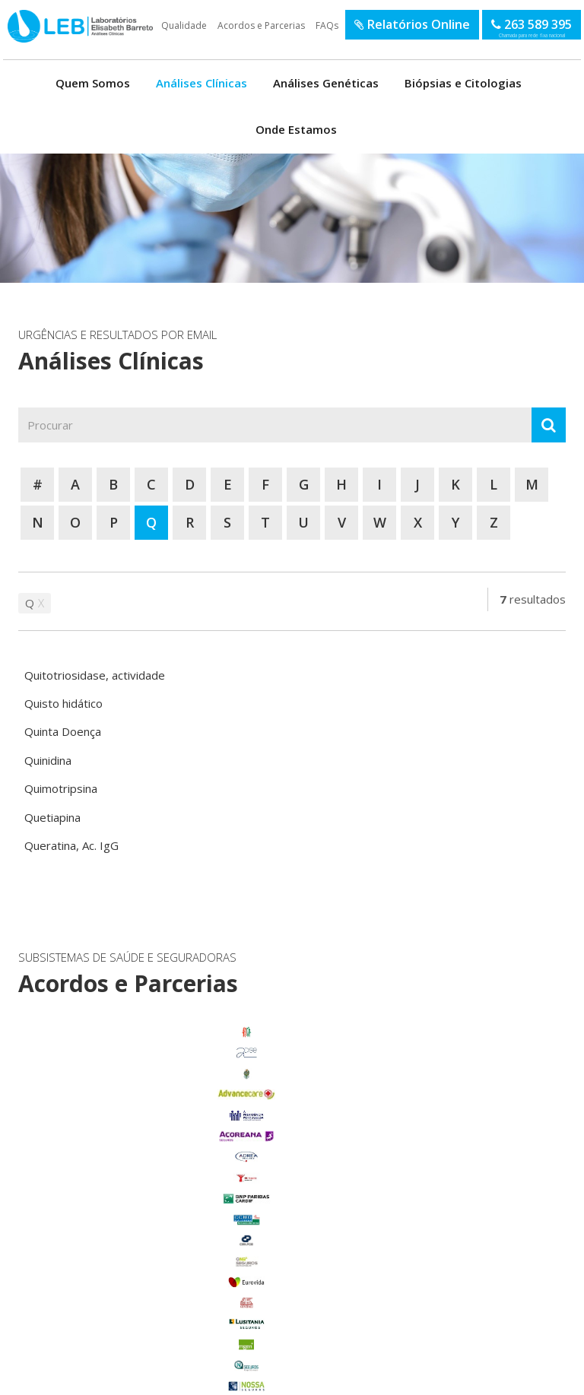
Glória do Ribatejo (99, 1230)
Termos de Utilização (65, 1378)
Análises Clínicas (201, 82)
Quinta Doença (62, 731)
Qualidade (184, 25)
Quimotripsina (60, 788)
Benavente (99, 1168)
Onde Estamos (296, 129)
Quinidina (47, 760)
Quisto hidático (63, 703)
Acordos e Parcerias (261, 25)
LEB (9, 17)
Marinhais (99, 1252)
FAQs (327, 25)
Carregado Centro (99, 1189)
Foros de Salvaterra (99, 1210)
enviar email (271, 1133)
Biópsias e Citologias (463, 82)
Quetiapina (52, 817)
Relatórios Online (412, 24)
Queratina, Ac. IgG (71, 845)
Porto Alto (99, 1272)
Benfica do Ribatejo (99, 1335)
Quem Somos (93, 82)
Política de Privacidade (148, 1378)
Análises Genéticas (326, 82)
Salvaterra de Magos (99, 1293)
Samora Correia (99, 1314)
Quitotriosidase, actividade (94, 675)
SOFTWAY (539, 1378)
